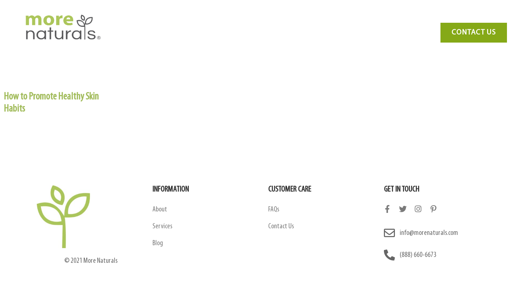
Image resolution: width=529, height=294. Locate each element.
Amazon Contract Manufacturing (250, 17)
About (159, 209)
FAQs (273, 209)
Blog (378, 17)
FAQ (351, 17)
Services (319, 17)
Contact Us (415, 17)
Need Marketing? (467, 17)
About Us (179, 17)
